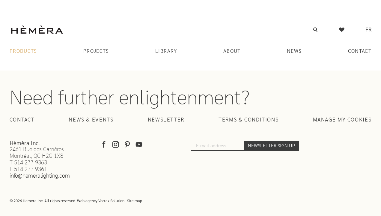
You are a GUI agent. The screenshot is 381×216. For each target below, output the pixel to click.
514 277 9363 (30, 163)
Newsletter (166, 120)
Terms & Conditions (248, 120)
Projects (96, 51)
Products (23, 51)
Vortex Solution (111, 201)
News (294, 51)
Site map (134, 201)
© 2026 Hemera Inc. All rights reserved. (43, 201)
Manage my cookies (342, 120)
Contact (360, 51)
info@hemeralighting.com (40, 176)
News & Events (91, 120)
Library (166, 51)
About (232, 51)
